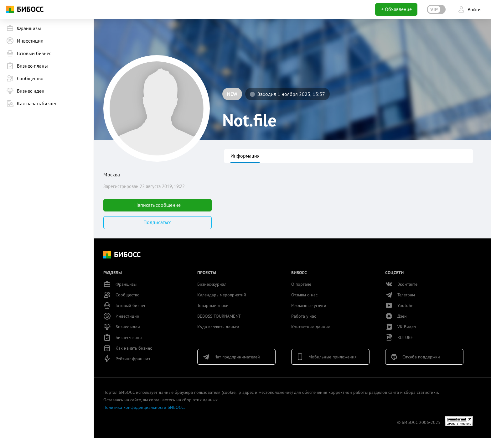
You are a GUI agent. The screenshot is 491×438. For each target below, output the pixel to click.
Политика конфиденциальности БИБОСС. (144, 407)
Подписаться (157, 222)
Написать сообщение (157, 205)
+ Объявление (396, 9)
